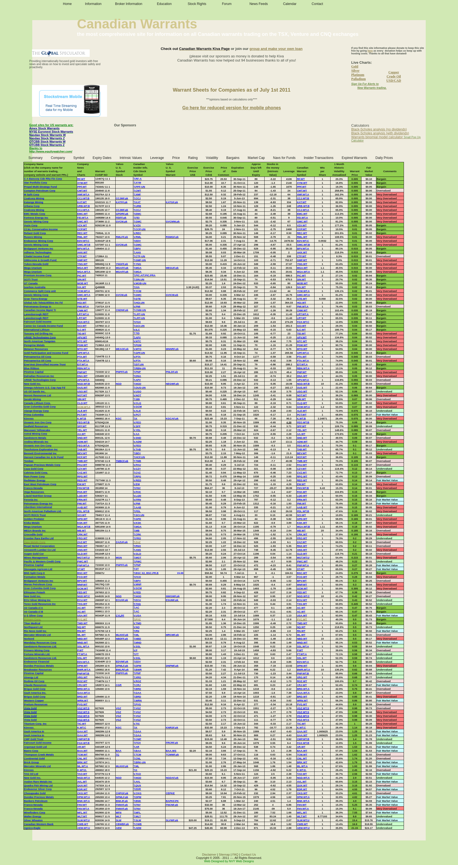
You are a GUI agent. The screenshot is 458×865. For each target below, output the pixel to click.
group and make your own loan (275, 49)
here (370, 50)
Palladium (358, 79)
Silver (355, 71)
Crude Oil (394, 76)
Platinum (357, 75)
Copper (393, 72)
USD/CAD (393, 80)
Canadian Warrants (137, 24)
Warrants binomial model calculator (377, 137)
